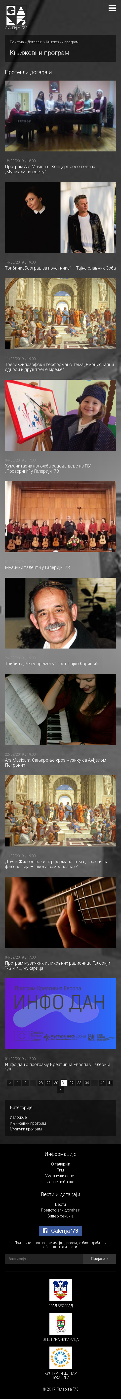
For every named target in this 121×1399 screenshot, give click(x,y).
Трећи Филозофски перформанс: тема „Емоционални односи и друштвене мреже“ (59, 367)
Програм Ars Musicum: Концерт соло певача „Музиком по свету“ (50, 169)
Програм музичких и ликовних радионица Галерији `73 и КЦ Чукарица (57, 965)
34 (87, 1083)
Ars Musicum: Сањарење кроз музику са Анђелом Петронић (55, 762)
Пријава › (99, 1259)
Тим (60, 1170)
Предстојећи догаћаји (60, 1210)
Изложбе (18, 1117)
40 (102, 1083)
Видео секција (60, 1216)
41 (110, 1083)
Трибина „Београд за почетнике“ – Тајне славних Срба (60, 268)
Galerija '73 (61, 1231)
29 (48, 1083)
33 (79, 1083)
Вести (60, 1204)
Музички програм (26, 1129)
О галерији (60, 1164)
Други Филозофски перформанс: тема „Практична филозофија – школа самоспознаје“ (56, 864)
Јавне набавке (60, 1181)
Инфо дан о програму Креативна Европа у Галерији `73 (57, 1067)
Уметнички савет (60, 1175)
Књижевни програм (62, 42)
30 (56, 1083)
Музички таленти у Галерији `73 (37, 567)
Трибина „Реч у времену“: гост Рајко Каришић (51, 663)
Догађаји (35, 42)
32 (72, 1083)
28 (41, 1083)
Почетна (17, 42)
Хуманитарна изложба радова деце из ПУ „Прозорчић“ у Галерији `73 (48, 468)
